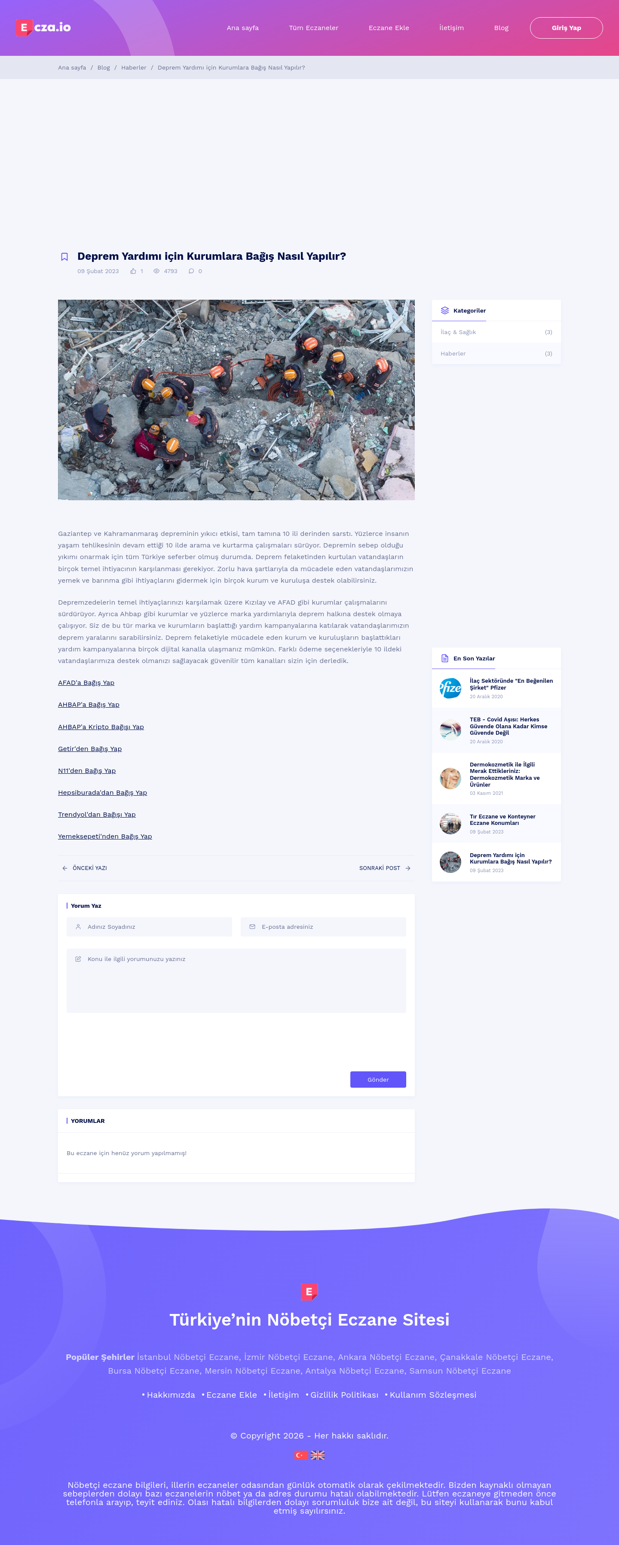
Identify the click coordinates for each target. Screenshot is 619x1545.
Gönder (378, 1079)
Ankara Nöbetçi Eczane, (387, 1357)
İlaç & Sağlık (496, 331)
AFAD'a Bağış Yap (86, 682)
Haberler (134, 67)
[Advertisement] (309, 165)
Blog (501, 28)
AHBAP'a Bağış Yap (89, 704)
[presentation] (341, 1042)
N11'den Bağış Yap (87, 770)
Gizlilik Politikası (344, 1394)
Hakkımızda (171, 1394)
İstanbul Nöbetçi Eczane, (189, 1357)
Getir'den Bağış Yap (90, 749)
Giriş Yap (567, 28)
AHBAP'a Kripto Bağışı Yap (101, 727)
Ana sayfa (243, 28)
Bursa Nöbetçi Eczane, (155, 1371)
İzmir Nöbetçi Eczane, (289, 1357)
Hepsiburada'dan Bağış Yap (102, 792)
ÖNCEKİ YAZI (84, 868)
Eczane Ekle (389, 28)
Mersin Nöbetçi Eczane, (254, 1371)
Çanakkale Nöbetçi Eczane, (496, 1357)
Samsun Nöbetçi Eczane (460, 1371)
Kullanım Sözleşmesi (432, 1394)
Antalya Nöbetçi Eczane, (355, 1371)
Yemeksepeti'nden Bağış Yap (105, 836)
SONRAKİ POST (385, 868)
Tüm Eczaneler (313, 28)
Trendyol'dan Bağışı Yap (97, 814)
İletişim (451, 28)
